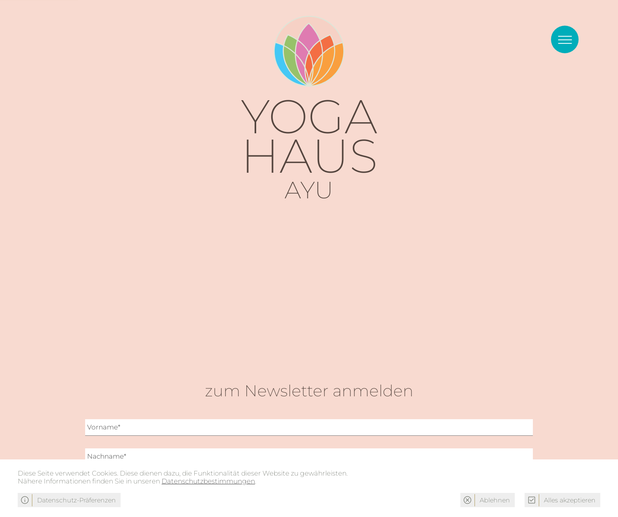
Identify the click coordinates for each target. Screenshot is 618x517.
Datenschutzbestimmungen (208, 481)
